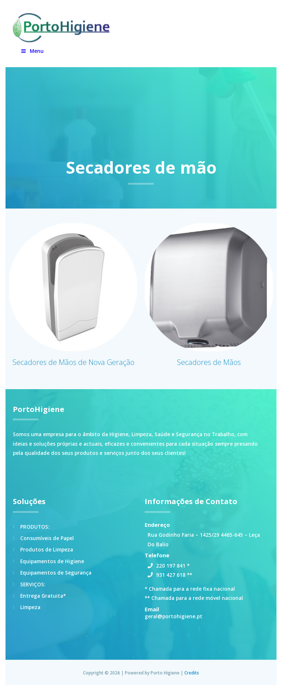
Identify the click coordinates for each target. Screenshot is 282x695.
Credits (191, 677)
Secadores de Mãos (209, 366)
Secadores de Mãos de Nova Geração (73, 366)
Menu (32, 54)
